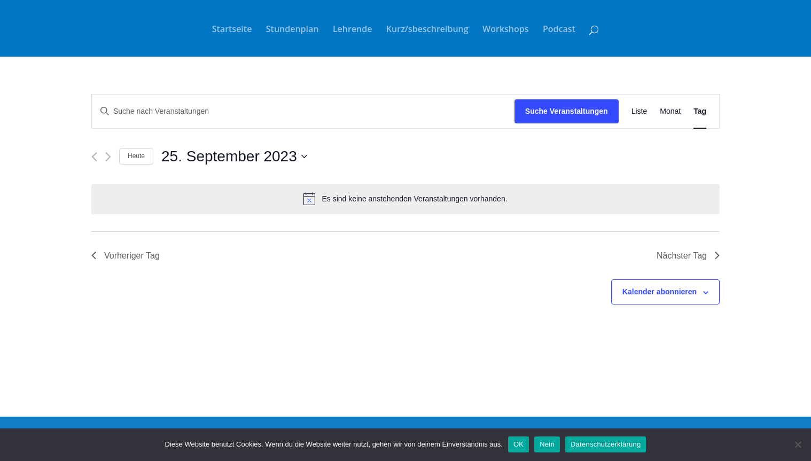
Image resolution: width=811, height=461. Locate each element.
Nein (547, 444)
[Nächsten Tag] (108, 157)
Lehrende (352, 30)
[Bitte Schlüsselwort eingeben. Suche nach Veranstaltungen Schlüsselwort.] (303, 111)
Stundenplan (292, 30)
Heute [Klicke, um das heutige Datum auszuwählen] (136, 156)
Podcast (559, 30)
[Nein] (797, 444)
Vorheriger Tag (125, 255)
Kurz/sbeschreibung (427, 30)
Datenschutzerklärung (606, 444)
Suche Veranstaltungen (566, 111)
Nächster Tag (688, 255)
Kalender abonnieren (659, 291)
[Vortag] (94, 157)
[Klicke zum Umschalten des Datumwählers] (234, 156)
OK (518, 444)
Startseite (232, 30)
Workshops (505, 30)
